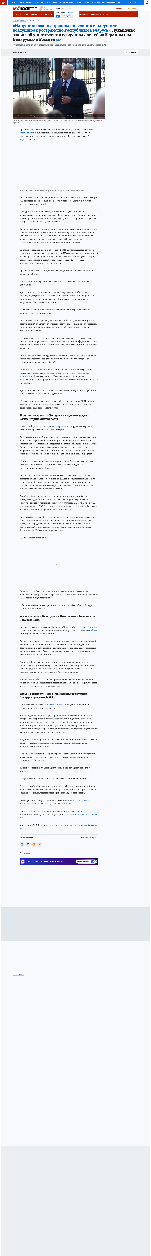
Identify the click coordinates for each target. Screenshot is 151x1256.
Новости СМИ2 (18, 975)
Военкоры (48, 14)
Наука (120, 2)
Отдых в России (82, 14)
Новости (26, 14)
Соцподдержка (108, 2)
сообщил (92, 630)
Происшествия (95, 14)
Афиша (105, 14)
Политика (45, 2)
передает (24, 139)
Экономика (68, 2)
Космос (34, 14)
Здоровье (96, 2)
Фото (14, 2)
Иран (41, 14)
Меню (2, 3)
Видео (21, 2)
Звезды (87, 2)
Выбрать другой (67, 16)
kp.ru (94, 837)
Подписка (132, 8)
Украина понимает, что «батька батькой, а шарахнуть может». (54, 802)
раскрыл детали (62, 426)
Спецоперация (32, 2)
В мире (78, 2)
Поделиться (131, 52)
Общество (56, 2)
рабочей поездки (28, 132)
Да (58, 16)
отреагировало (56, 704)
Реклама (119, 8)
